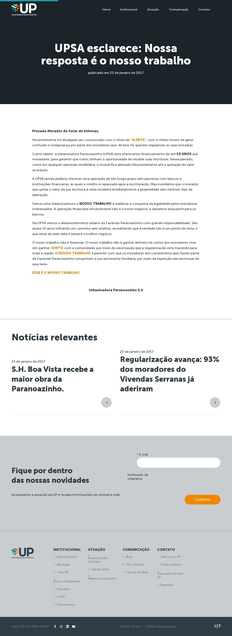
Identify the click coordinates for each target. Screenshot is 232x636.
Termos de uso (130, 626)
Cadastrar (202, 499)
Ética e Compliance (66, 581)
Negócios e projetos (102, 578)
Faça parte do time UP (170, 575)
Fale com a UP (171, 557)
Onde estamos (171, 564)
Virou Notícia (135, 564)
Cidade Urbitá (100, 569)
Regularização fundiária (98, 559)
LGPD (61, 597)
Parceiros (63, 589)
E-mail (142, 454)
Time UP (63, 572)
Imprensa (167, 585)
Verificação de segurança (137, 477)
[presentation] (188, 480)
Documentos (66, 604)
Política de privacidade (161, 626)
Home (106, 9)
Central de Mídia (137, 572)
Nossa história (67, 557)
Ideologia (63, 564)
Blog (129, 557)
